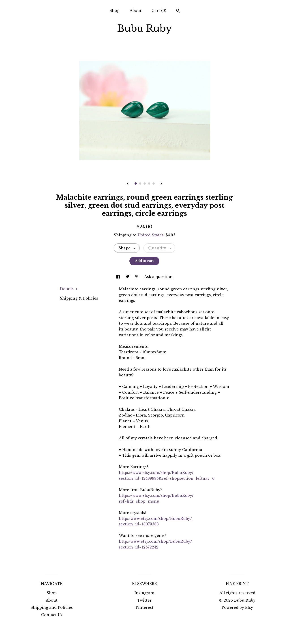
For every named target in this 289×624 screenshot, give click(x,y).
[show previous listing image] (127, 184)
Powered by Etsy (237, 607)
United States (151, 235)
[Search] (178, 11)
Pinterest (144, 607)
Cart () (159, 10)
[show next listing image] (161, 184)
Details (69, 289)
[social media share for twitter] (128, 276)
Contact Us (51, 615)
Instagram (144, 593)
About (135, 10)
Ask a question (158, 276)
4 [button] (149, 183)
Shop (114, 10)
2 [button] (140, 183)
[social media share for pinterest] (137, 276)
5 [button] (153, 183)
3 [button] (144, 183)
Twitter (144, 600)
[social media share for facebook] (118, 276)
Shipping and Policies (51, 607)
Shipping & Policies (79, 298)
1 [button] (136, 183)
